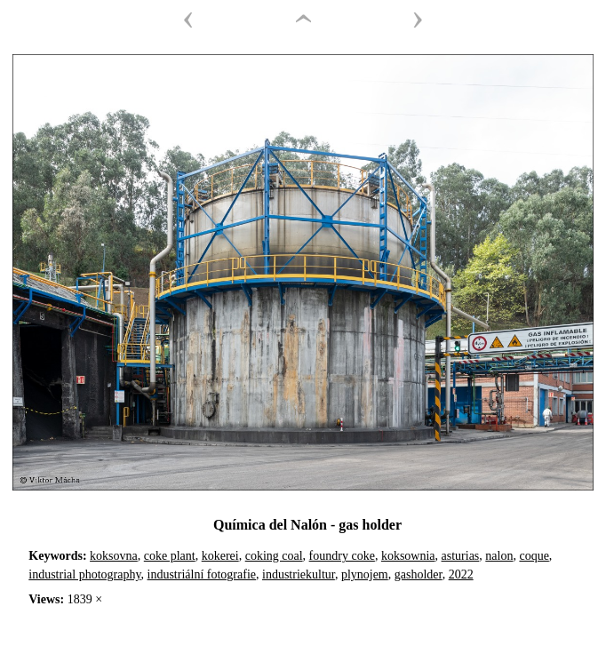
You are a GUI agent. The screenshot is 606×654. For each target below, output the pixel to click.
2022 (461, 574)
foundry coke (342, 555)
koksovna (114, 555)
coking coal (274, 555)
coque (533, 555)
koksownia (408, 555)
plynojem (364, 574)
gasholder (419, 574)
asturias (461, 555)
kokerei (220, 555)
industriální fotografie (202, 574)
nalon (499, 555)
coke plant (169, 555)
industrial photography (84, 574)
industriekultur (298, 574)
